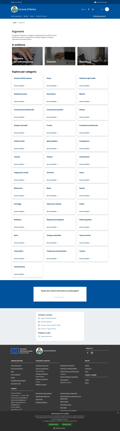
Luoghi (87, 380)
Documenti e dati (16, 384)
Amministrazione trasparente (68, 393)
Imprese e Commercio (42, 374)
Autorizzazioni (64, 380)
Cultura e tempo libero (42, 369)
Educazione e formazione (67, 365)
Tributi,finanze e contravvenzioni (69, 371)
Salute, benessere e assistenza (69, 377)
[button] (60, 428)
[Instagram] (92, 9)
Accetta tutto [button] (53, 424)
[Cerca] (107, 9)
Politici (13, 378)
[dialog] (60, 421)
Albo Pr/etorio (64, 402)
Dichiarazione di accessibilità (68, 411)
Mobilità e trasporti (41, 385)
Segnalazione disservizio (42, 396)
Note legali (63, 408)
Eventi (87, 383)
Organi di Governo (16, 366)
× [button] (118, 413)
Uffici (12, 372)
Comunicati (88, 369)
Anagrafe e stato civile (42, 366)
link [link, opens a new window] (76, 421)
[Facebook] (88, 9)
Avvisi (86, 372)
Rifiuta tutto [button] (67, 424)
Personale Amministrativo (18, 381)
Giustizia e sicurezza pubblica (68, 368)
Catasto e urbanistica (42, 379)
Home (14, 23)
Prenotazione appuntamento (44, 393)
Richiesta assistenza (41, 402)
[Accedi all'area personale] (100, 2)
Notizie (87, 366)
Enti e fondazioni (15, 375)
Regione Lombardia (16, 2)
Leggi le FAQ (39, 399)
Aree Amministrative (17, 369)
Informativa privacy (65, 405)
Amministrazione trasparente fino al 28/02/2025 (70, 397)
